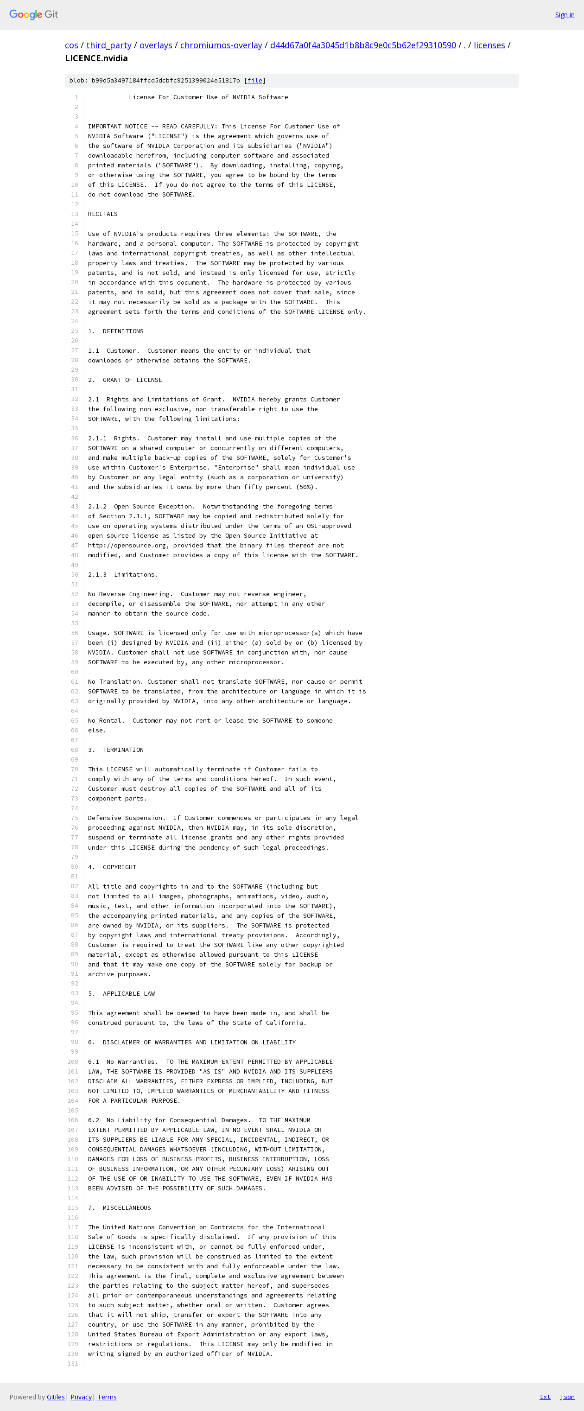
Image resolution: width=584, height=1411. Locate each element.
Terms (107, 1396)
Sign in (565, 14)
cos (71, 45)
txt (545, 1396)
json (567, 1396)
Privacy (81, 1396)
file (255, 80)
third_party (109, 45)
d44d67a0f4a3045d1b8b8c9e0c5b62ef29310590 (363, 45)
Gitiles (56, 1396)
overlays (156, 45)
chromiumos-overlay (221, 45)
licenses (489, 45)
